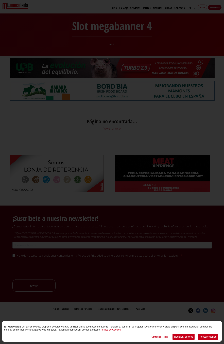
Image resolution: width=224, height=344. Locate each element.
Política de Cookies (111, 329)
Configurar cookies (159, 337)
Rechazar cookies (183, 336)
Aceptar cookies (208, 336)
